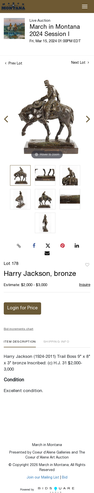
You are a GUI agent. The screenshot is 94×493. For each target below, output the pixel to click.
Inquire (84, 285)
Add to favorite (87, 265)
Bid (64, 478)
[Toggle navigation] (84, 6)
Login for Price (22, 308)
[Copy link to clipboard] (19, 246)
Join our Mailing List (43, 478)
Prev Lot (13, 63)
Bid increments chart (18, 329)
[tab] (20, 343)
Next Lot (80, 63)
